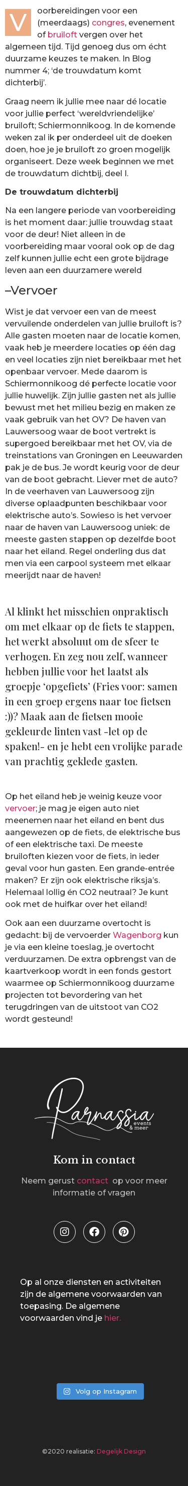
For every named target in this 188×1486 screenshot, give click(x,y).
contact (93, 1181)
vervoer (20, 808)
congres (108, 22)
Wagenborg (137, 935)
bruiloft (62, 34)
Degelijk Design (121, 1451)
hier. (112, 1318)
